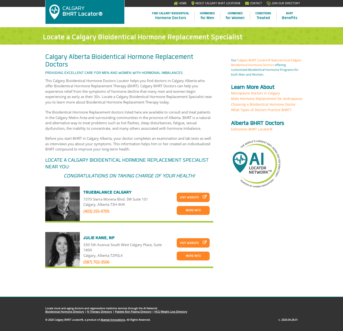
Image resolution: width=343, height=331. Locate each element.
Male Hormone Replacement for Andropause (267, 98)
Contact (256, 3)
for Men (207, 15)
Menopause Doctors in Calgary (255, 93)
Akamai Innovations (113, 319)
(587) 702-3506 (96, 262)
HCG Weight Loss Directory (170, 311)
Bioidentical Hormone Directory (64, 311)
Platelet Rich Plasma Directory (133, 311)
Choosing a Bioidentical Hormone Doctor (263, 104)
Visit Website (189, 197)
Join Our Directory (286, 3)
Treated (263, 15)
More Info (193, 210)
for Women (235, 15)
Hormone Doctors (170, 15)
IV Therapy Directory (99, 311)
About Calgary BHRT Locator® (217, 3)
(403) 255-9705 (96, 211)
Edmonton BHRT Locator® (251, 129)
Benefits (289, 15)
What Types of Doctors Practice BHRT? (261, 110)
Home (183, 3)
